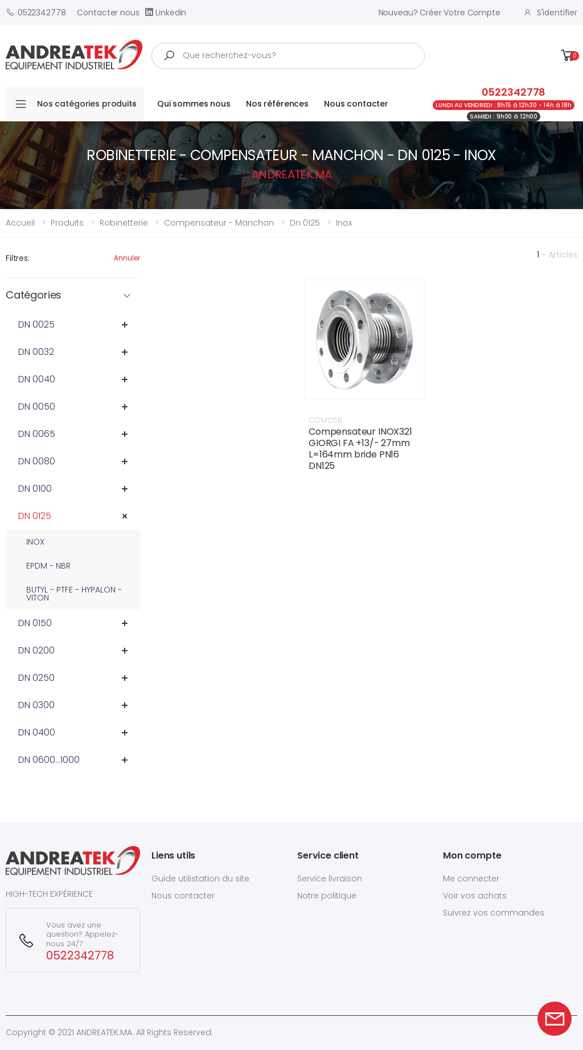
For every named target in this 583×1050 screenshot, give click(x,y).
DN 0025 (36, 324)
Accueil (20, 222)
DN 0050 (36, 406)
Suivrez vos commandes (493, 912)
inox (344, 222)
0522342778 (35, 12)
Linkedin (166, 12)
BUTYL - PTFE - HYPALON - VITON (74, 593)
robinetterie (124, 222)
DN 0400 (36, 732)
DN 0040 (36, 379)
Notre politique (326, 895)
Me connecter (471, 878)
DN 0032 (36, 351)
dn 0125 (305, 222)
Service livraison (329, 878)
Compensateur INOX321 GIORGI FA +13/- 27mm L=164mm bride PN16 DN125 (360, 448)
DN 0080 (36, 461)
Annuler (127, 258)
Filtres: (18, 258)
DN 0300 (36, 705)
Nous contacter (356, 103)
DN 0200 (36, 650)
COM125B (325, 420)
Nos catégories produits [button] (87, 103)
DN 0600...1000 (49, 759)
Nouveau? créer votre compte (439, 12)
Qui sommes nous (194, 103)
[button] (568, 55)
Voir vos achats (475, 895)
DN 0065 (36, 433)
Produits (67, 222)
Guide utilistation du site (200, 878)
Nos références (277, 103)
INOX (35, 542)
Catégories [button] (33, 295)
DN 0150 (35, 623)
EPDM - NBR (48, 565)
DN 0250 (36, 677)
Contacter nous (108, 12)
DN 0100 (35, 488)
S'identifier (550, 12)
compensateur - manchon (219, 222)
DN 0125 (34, 515)
